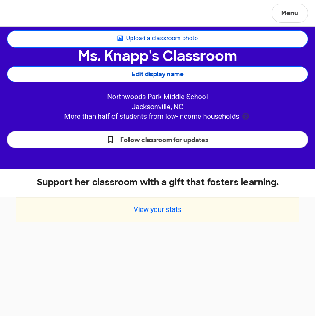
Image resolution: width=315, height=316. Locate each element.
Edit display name (158, 74)
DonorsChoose (28, 14)
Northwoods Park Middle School (157, 97)
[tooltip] (246, 115)
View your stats (157, 209)
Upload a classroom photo (157, 39)
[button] (157, 139)
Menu (289, 13)
